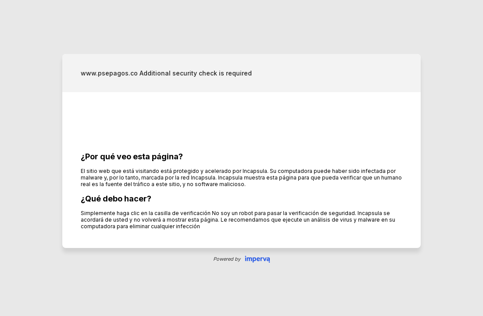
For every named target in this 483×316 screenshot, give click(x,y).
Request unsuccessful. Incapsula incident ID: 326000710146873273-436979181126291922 (241, 158)
